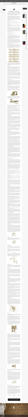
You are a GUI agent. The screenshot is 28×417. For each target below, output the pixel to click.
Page (10, 395)
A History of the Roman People (26, 43)
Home (12, 3)
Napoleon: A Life (26, 25)
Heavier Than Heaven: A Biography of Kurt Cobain (26, 17)
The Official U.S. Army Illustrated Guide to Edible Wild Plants (26, 34)
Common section (14, 3)
